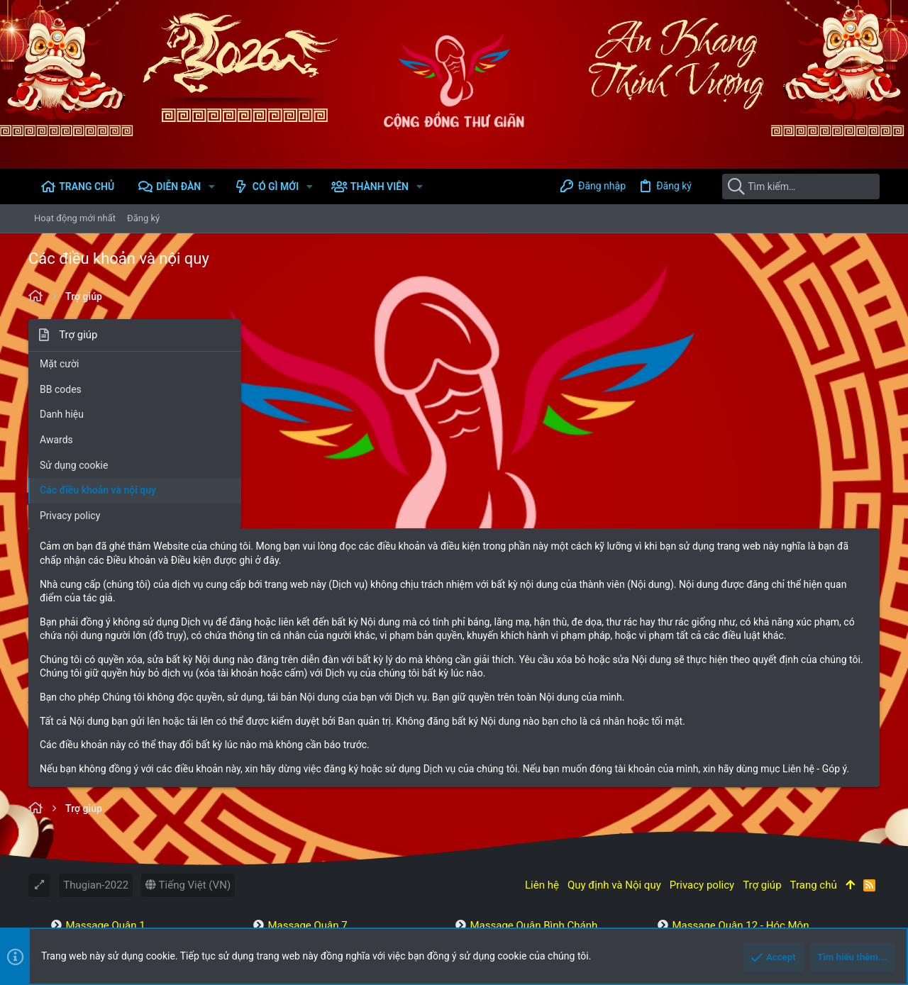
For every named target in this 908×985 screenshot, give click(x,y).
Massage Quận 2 (105, 790)
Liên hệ (542, 731)
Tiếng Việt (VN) (188, 731)
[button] (211, 186)
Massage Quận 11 (310, 845)
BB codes (61, 389)
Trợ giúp (762, 731)
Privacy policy (70, 515)
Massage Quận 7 (307, 771)
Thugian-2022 (95, 731)
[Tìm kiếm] (791, 186)
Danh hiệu (62, 414)
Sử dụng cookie (74, 465)
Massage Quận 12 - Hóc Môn (740, 771)
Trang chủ (813, 731)
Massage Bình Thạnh (519, 808)
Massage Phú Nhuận (519, 826)
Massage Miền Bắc (717, 845)
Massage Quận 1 (105, 771)
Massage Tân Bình (513, 790)
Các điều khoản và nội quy (98, 490)
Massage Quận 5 (105, 826)
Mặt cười (59, 363)
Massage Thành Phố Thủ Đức (741, 790)
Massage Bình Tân (513, 845)
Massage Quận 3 (105, 808)
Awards (56, 439)
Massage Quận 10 (310, 826)
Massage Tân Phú (714, 826)
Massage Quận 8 (307, 790)
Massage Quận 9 (307, 808)
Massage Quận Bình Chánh (533, 771)
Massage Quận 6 (105, 845)
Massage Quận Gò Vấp (726, 808)
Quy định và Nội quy (614, 731)
